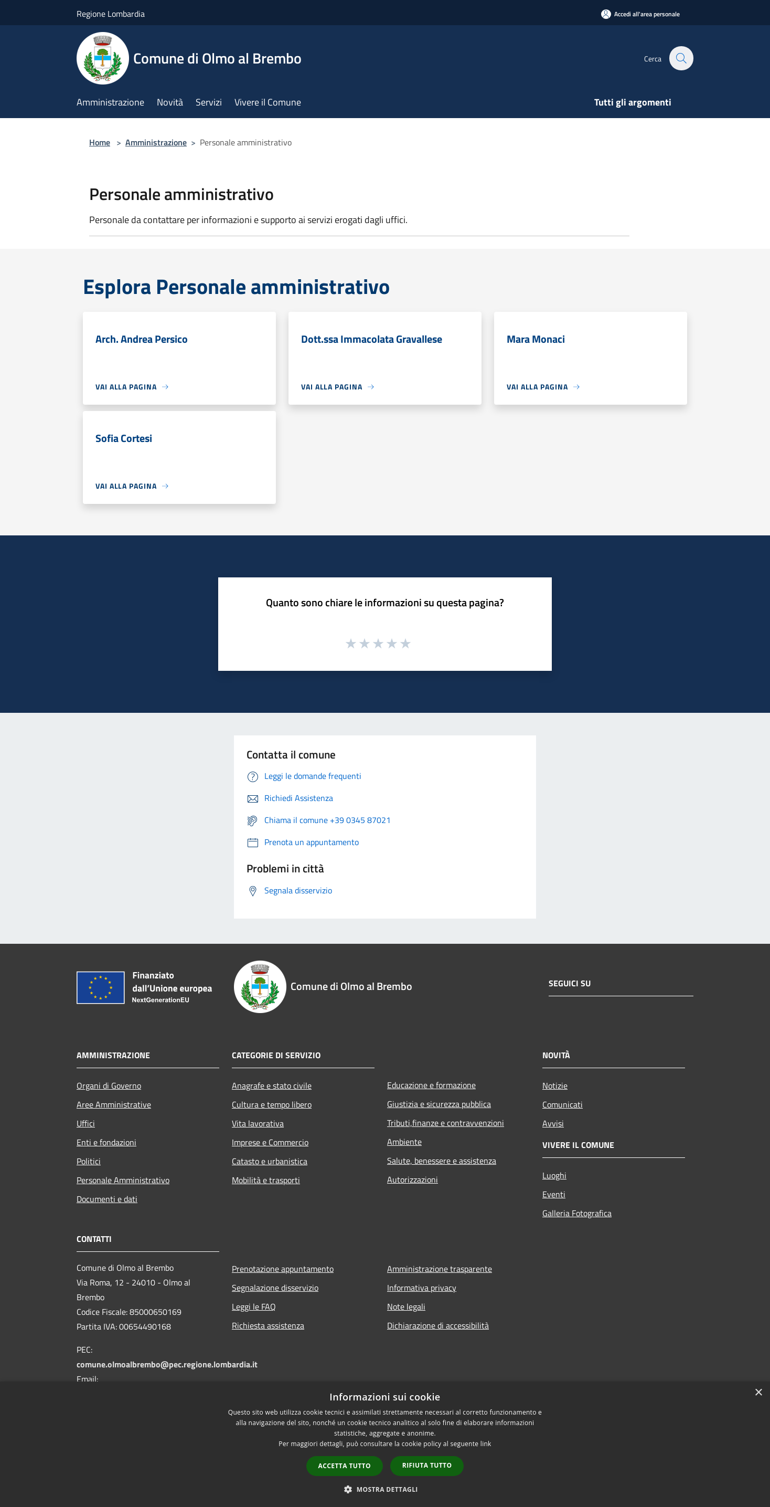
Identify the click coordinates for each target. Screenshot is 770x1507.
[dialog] (385, 1444)
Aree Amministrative (114, 1104)
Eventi (553, 1194)
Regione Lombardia (111, 13)
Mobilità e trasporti (266, 1180)
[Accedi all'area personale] (640, 14)
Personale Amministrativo (123, 1180)
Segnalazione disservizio (275, 1287)
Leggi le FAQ (254, 1306)
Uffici (86, 1123)
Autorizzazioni (412, 1179)
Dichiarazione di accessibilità (438, 1325)
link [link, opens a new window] (485, 1443)
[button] (385, 1489)
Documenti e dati (107, 1199)
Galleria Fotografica (577, 1213)
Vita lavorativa (258, 1123)
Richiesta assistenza (268, 1325)
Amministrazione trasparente (439, 1268)
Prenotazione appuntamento (283, 1268)
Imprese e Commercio (270, 1142)
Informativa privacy (421, 1287)
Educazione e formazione (431, 1085)
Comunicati (562, 1104)
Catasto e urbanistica (269, 1161)
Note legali (406, 1306)
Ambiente (404, 1141)
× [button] (758, 1393)
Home (99, 142)
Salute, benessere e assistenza (441, 1160)
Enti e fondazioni (106, 1142)
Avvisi (553, 1123)
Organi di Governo (109, 1085)
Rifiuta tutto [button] (427, 1465)
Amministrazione (156, 142)
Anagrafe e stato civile (272, 1085)
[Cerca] (680, 58)
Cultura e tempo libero (272, 1104)
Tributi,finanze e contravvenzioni (445, 1122)
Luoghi (554, 1175)
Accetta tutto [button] (344, 1465)
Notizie (555, 1085)
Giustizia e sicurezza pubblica (439, 1104)
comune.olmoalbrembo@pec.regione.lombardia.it (167, 1364)
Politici (89, 1161)
